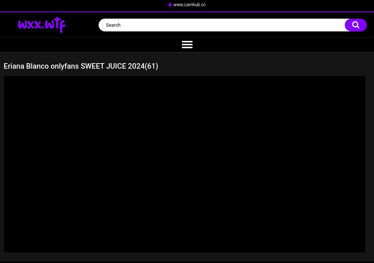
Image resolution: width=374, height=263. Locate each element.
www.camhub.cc (189, 4)
